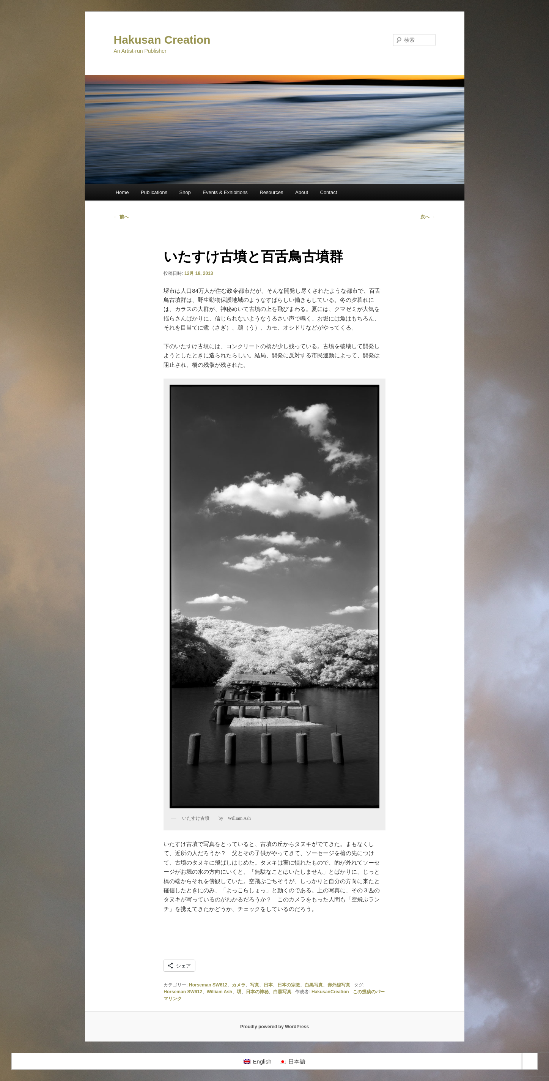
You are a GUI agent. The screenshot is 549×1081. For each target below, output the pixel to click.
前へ (121, 216)
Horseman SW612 (208, 985)
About (301, 192)
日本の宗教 (288, 985)
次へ (427, 216)
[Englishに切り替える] (257, 1061)
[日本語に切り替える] (292, 1061)
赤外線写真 (338, 985)
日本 (268, 985)
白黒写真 (314, 985)
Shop (184, 192)
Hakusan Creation (162, 39)
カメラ (238, 985)
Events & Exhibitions (225, 192)
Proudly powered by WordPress (274, 1026)
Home (122, 192)
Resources (271, 192)
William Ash (219, 991)
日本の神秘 (257, 991)
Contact (328, 192)
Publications (154, 192)
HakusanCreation (330, 991)
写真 (254, 985)
